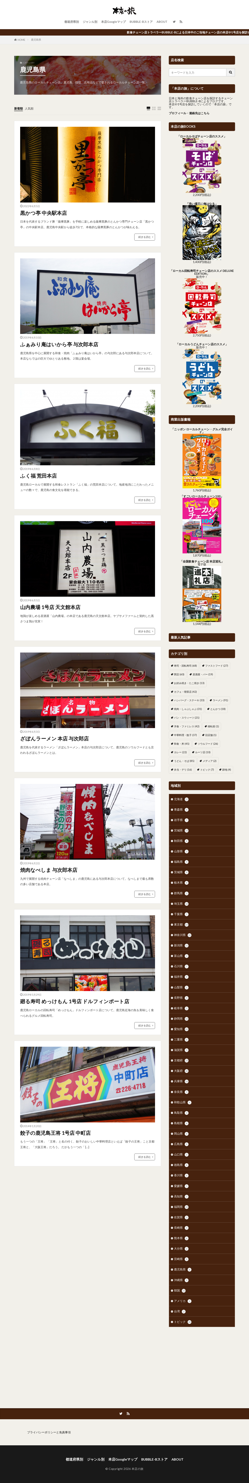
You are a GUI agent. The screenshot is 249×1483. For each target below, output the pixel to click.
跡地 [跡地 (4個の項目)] (226, 769)
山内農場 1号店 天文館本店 (50, 607)
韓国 (180, 1291)
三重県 (181, 1040)
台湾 (180, 1311)
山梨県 (181, 987)
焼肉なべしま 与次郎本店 (48, 870)
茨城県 (181, 872)
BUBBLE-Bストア (141, 21)
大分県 (181, 1249)
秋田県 (181, 841)
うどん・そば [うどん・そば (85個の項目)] (184, 760)
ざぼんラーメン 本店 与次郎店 (54, 738)
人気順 (29, 108)
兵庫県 (181, 1081)
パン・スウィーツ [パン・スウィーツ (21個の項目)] (186, 717)
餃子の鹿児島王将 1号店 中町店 (55, 1133)
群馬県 (181, 893)
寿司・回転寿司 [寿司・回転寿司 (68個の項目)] (185, 665)
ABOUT (162, 21)
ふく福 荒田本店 (38, 476)
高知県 (181, 1197)
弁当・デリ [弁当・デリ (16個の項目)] (183, 769)
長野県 (181, 998)
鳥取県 (181, 1113)
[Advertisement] (202, 1362)
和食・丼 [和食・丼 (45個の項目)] (181, 743)
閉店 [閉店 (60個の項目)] (179, 674)
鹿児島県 (36, 39)
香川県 (181, 1175)
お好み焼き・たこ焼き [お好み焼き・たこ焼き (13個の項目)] (189, 683)
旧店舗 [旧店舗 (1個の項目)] (210, 735)
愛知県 (181, 1029)
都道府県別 (71, 21)
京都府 (181, 1060)
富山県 (181, 956)
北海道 (181, 799)
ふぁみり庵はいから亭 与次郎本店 (59, 344)
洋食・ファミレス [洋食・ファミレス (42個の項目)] (186, 726)
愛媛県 (181, 1186)
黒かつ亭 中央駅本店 (43, 213)
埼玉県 (181, 904)
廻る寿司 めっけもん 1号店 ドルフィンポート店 (74, 1001)
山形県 (181, 851)
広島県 (181, 1144)
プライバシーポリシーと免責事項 (49, 1432)
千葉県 (181, 914)
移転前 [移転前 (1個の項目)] (213, 726)
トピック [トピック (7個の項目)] (207, 769)
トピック (182, 1322)
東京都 (181, 925)
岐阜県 (181, 1008)
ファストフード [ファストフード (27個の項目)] (216, 665)
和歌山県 (182, 1102)
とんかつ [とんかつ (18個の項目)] (218, 708)
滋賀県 (181, 1050)
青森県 (181, 810)
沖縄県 (181, 1280)
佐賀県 (181, 1217)
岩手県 (181, 820)
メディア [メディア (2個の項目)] (209, 760)
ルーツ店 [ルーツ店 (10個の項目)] (202, 752)
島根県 (181, 1123)
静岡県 (181, 1019)
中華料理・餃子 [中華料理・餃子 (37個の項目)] (185, 735)
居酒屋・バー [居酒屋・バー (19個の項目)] (203, 674)
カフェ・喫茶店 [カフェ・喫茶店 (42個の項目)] (185, 691)
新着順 (18, 108)
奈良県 (181, 1092)
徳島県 (181, 1165)
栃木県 (181, 883)
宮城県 (181, 831)
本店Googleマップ (113, 21)
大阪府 (181, 1071)
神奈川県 (182, 935)
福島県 (181, 862)
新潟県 (181, 946)
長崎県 (181, 1228)
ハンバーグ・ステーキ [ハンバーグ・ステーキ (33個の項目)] (189, 700)
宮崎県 (181, 1259)
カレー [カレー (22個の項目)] (180, 752)
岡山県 (181, 1134)
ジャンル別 (90, 21)
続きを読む (144, 236)
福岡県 (181, 1207)
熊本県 (181, 1238)
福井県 (181, 977)
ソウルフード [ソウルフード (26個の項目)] (208, 743)
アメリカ (182, 1301)
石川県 (181, 966)
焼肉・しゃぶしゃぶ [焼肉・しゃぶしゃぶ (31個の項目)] (188, 708)
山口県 (181, 1155)
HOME (21, 39)
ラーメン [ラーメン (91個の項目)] (220, 700)
